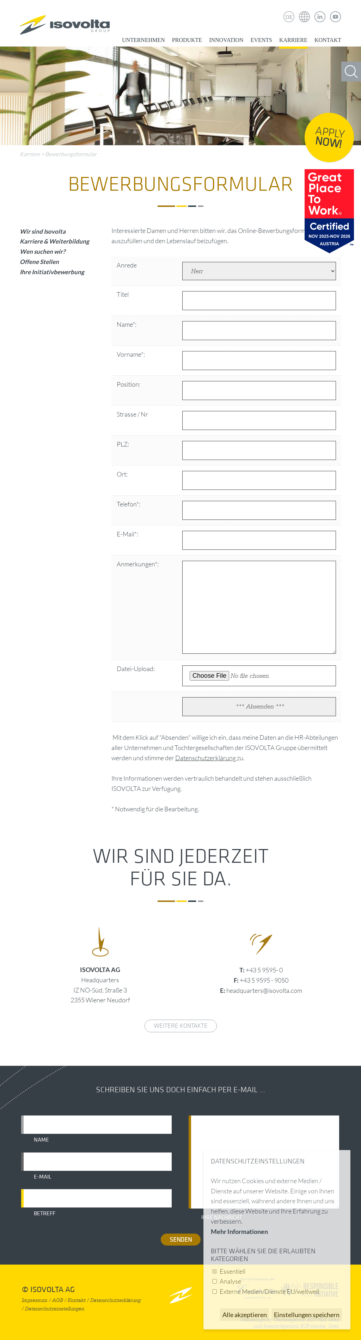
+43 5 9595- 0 (264, 970)
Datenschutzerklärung (206, 758)
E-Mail (42, 1176)
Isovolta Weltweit (305, 11)
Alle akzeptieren (244, 1315)
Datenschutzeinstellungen (54, 1308)
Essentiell (232, 1271)
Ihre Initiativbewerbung (52, 272)
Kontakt (327, 40)
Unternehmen (143, 40)
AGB (57, 1300)
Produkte (187, 40)
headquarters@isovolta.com (264, 990)
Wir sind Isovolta (43, 231)
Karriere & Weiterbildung (54, 241)
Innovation (226, 40)
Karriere (293, 40)
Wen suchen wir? (42, 251)
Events (261, 40)
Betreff (44, 1213)
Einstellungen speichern (306, 1315)
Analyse (230, 1281)
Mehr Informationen (239, 1231)
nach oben (180, 1295)
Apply (329, 138)
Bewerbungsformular (71, 154)
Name (41, 1139)
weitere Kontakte (181, 1026)
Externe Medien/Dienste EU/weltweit (269, 1291)
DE (289, 17)
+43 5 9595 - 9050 (264, 980)
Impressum (35, 1300)
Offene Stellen (39, 261)
